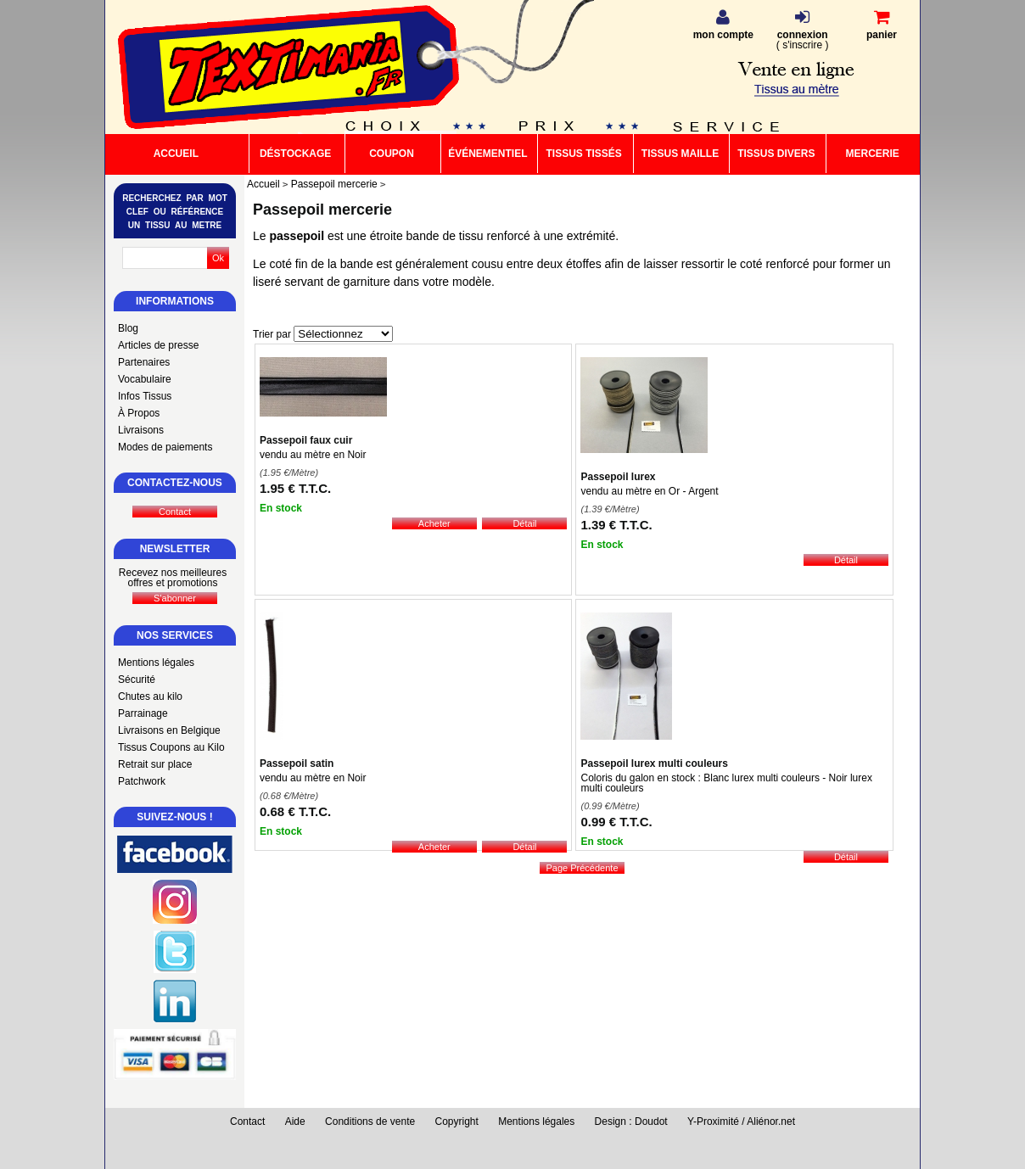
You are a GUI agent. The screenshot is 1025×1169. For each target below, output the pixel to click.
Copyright (457, 1121)
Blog (128, 328)
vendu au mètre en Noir (313, 455)
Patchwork (141, 781)
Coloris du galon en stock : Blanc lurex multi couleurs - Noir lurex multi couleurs (725, 783)
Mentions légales (156, 662)
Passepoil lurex (617, 477)
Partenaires (144, 362)
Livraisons (141, 430)
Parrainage (143, 713)
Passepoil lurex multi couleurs (653, 763)
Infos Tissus (144, 396)
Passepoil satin (296, 763)
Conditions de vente (370, 1121)
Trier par (272, 334)
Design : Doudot (631, 1121)
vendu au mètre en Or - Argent (649, 491)
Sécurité (136, 679)
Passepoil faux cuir (306, 440)
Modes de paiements (165, 447)
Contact (247, 1121)
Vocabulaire (144, 379)
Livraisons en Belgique (169, 730)
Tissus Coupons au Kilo (171, 747)
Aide (295, 1121)
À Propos (139, 413)
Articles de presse (158, 345)
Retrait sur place (155, 764)
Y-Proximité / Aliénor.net (741, 1121)
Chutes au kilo (150, 696)
